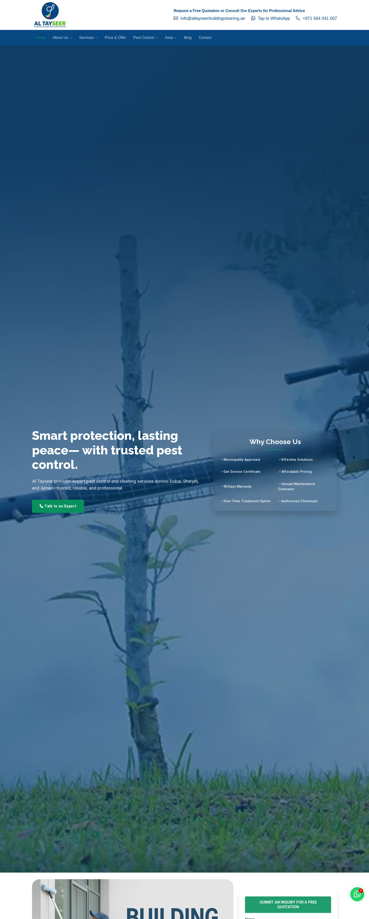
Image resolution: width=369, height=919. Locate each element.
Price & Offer (115, 38)
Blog (188, 38)
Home (41, 38)
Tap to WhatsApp (270, 18)
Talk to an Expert (58, 506)
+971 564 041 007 (316, 18)
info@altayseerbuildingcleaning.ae (209, 18)
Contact (205, 38)
